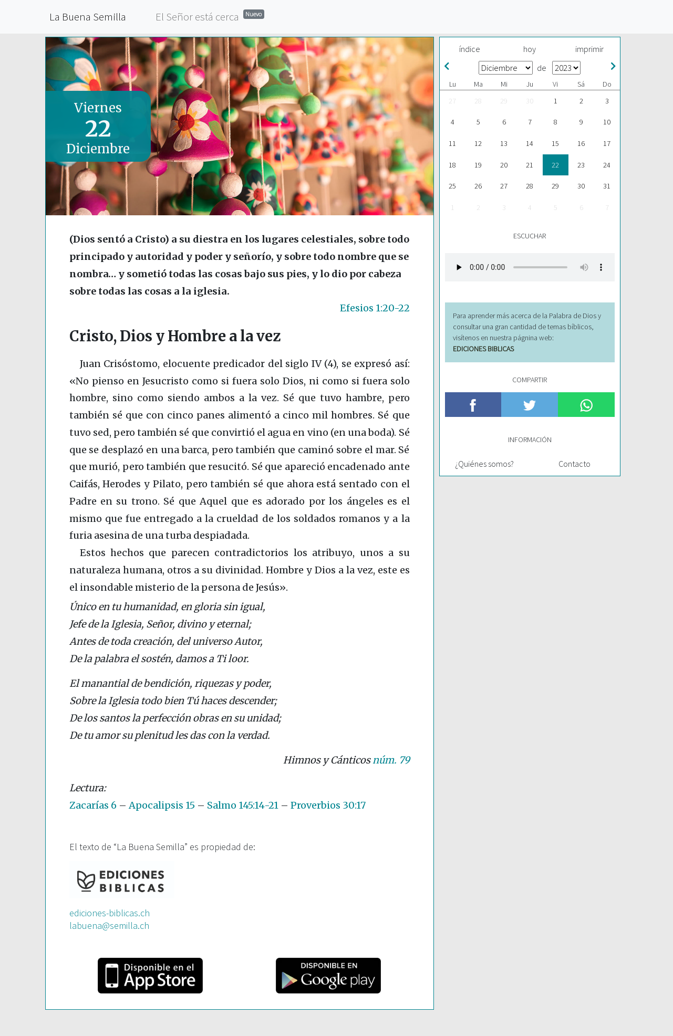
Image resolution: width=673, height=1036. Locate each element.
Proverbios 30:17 (328, 805)
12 (478, 143)
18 (452, 165)
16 (581, 143)
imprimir (589, 49)
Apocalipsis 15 (162, 805)
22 (555, 165)
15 (555, 143)
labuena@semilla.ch (109, 925)
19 (478, 165)
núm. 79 (391, 760)
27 (452, 101)
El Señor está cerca (210, 16)
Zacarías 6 (93, 805)
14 (529, 143)
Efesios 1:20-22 (375, 308)
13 (504, 143)
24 (606, 165)
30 (529, 101)
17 (606, 143)
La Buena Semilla (87, 16)
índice (469, 49)
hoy (529, 49)
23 (581, 165)
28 (478, 101)
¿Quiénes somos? (484, 463)
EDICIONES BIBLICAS (483, 348)
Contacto (574, 463)
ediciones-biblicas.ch (109, 913)
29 (504, 101)
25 (452, 186)
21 (529, 165)
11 (452, 143)
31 (606, 186)
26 (478, 186)
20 (504, 165)
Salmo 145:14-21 (242, 805)
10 (606, 122)
